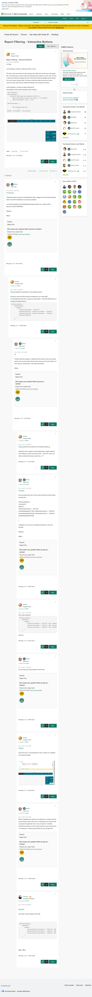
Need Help (14, 151)
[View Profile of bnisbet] (13, 54)
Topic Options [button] (51, 46)
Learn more (5, 8)
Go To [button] (83, 18)
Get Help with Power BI (39, 34)
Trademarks (88, 985)
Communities (54, 14)
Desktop (54, 34)
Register (65, 18)
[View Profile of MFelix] (16, 184)
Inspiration (39, 14)
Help (77, 18)
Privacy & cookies (69, 985)
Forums (31, 14)
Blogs (62, 14)
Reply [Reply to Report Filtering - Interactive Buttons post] (52, 161)
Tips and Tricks (24, 151)
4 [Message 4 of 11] (19, 418)
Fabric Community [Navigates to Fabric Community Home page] (20, 14)
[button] (40, 46)
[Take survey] (69, 79)
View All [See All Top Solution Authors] (66, 137)
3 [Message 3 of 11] (15, 325)
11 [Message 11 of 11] (24, 878)
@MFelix (13, 292)
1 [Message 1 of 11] (11, 155)
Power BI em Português (24, 234)
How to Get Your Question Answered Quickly (71, 99)
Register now (60, 27)
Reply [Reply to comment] (52, 269)
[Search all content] (68, 22)
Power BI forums (11, 34)
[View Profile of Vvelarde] (25, 896)
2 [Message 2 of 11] (11, 263)
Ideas (46, 14)
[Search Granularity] (39, 22)
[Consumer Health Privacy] (23, 991)
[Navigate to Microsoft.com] (6, 14)
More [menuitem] (68, 14)
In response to (15, 285)
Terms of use (79, 985)
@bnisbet (11, 193)
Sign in (71, 18)
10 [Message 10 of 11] (24, 955)
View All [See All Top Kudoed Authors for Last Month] (66, 175)
